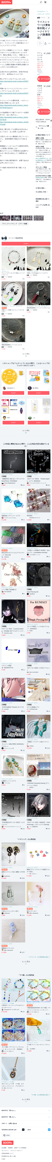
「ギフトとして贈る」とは (43, 127)
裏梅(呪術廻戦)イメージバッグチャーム (38, 308)
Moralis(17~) (11, 388)
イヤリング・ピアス (43, 14)
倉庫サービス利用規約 (20, 1147)
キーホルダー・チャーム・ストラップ (12, 306)
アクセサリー (41, 11)
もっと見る (26, 432)
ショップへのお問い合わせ (43, 206)
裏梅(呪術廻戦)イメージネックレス (12, 345)
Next (26, 23)
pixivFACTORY (40, 177)
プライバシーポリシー (16, 1150)
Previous (3, 23)
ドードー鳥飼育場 (15, 238)
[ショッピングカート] (45, 2)
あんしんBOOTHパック (42, 158)
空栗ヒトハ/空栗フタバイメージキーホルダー (13, 310)
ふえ (34, 417)
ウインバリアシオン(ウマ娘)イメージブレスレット (13, 274)
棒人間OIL (36, 388)
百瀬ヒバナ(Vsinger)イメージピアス (37, 273)
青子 (8, 417)
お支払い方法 (42, 192)
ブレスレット (5, 271)
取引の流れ (41, 188)
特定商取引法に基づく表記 (43, 200)
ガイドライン (5, 1150)
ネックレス (5, 343)
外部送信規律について (8, 1153)
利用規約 (10, 1147)
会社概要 (4, 1147)
